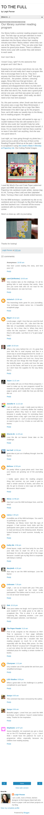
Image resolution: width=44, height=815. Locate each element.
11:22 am (19, 404)
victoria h (10, 299)
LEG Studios (12, 679)
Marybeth (10, 568)
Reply (9, 271)
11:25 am (19, 434)
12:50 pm (17, 450)
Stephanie (11, 728)
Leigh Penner (19, 795)
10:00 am (20, 262)
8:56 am (16, 709)
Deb (8, 605)
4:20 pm (18, 568)
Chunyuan (11, 663)
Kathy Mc (10, 545)
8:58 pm (21, 679)
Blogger (26, 813)
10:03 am (24, 279)
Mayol (9, 318)
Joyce (9, 381)
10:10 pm (14, 605)
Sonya (9, 696)
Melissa (10, 466)
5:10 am (25, 628)
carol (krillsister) (13, 279)
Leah (9, 346)
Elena (9, 499)
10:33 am (15, 346)
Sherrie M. (11, 434)
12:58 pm (15, 499)
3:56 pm (18, 545)
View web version (22, 788)
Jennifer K (11, 404)
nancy (9, 515)
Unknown (10, 584)
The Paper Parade (14, 628)
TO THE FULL (14, 7)
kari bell (10, 450)
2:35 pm (15, 515)
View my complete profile (10, 808)
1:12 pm (19, 663)
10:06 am (18, 299)
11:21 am (15, 381)
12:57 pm (19, 728)
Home (22, 783)
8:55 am (16, 696)
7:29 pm (18, 584)
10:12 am (15, 318)
